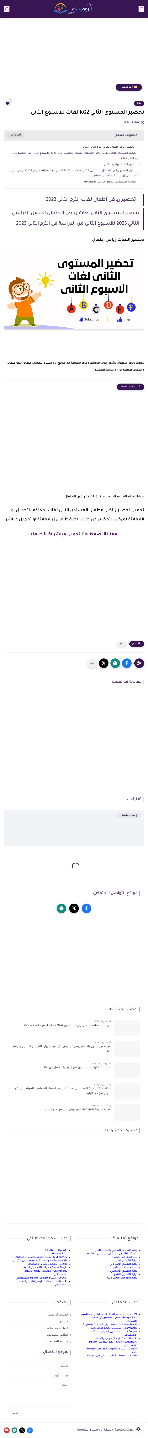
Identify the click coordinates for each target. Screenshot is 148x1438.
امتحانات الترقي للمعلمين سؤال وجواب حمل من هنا (77, 1067)
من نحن (63, 1321)
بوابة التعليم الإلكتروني (123, 1264)
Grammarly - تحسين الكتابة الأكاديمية (114, 1328)
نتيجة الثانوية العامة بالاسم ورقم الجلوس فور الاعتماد (76, 1110)
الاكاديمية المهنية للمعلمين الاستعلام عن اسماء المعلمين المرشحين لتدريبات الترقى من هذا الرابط (60, 1091)
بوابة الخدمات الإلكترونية (122, 1278)
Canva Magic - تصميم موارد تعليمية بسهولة (110, 1324)
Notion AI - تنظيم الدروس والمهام (116, 1338)
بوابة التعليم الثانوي (125, 1274)
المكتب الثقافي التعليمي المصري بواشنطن (110, 1253)
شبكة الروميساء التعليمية (94, 1430)
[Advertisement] (74, 52)
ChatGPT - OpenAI (56, 1250)
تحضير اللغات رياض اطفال (120, 164)
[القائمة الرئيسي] (141, 9)
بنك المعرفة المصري (124, 1257)
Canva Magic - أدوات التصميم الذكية (45, 1267)
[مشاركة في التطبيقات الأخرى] (92, 663)
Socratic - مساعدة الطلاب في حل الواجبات (111, 1355)
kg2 (139, 103)
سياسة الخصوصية (57, 1341)
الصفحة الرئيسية (58, 1314)
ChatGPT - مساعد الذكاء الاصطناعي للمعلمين (109, 1314)
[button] (127, 663)
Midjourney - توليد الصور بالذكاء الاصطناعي (40, 1257)
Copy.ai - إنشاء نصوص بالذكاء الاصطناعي (41, 1278)
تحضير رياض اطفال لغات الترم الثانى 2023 (110, 147)
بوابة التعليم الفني (126, 1260)
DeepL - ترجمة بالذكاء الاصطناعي (47, 1264)
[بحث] (7, 9)
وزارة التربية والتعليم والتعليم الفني (116, 1250)
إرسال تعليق (129, 815)
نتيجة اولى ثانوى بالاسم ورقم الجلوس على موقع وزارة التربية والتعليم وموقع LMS (62, 1049)
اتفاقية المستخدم (57, 1334)
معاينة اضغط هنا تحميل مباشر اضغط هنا (110, 182)
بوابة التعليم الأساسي (123, 1271)
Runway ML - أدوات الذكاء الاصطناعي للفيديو (40, 1260)
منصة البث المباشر (125, 1267)
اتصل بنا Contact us (56, 1328)
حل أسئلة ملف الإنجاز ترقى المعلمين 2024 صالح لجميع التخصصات (67, 1025)
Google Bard (59, 1253)
